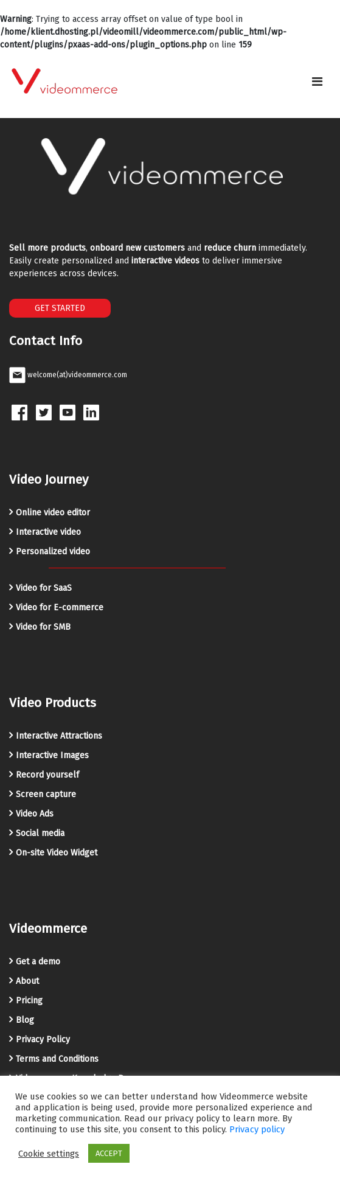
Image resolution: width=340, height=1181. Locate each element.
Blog (25, 1020)
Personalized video (53, 551)
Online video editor (53, 512)
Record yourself (47, 775)
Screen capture (46, 794)
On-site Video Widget (56, 853)
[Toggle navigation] (317, 81)
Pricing (29, 1000)
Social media (40, 833)
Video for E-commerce (59, 607)
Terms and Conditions (57, 1059)
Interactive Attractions (59, 736)
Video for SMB (43, 627)
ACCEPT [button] (108, 1153)
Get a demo (38, 961)
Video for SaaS (44, 588)
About (27, 981)
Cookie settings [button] (48, 1153)
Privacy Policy (43, 1039)
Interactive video (48, 532)
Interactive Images (52, 755)
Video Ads (35, 814)
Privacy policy (257, 1129)
